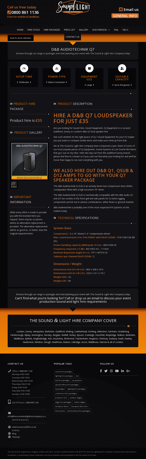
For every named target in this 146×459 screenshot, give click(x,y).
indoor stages (79, 402)
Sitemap (16, 437)
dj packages (60, 389)
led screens (60, 411)
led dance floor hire (79, 406)
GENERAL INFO (125, 15)
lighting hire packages (64, 376)
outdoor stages (76, 397)
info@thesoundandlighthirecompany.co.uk (27, 416)
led (77, 376)
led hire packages (62, 380)
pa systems (77, 380)
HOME (20, 29)
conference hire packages (66, 393)
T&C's (125, 29)
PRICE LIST (69, 29)
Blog (14, 433)
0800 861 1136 (25, 12)
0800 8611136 (32, 402)
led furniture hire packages (79, 411)
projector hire (61, 397)
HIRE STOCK (33, 29)
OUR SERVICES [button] (99, 29)
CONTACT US (72, 36)
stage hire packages (63, 402)
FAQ (116, 29)
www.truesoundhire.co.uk (24, 427)
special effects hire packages (67, 384)
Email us (129, 9)
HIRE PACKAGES (52, 29)
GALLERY (83, 29)
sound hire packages (63, 371)
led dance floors (61, 406)
